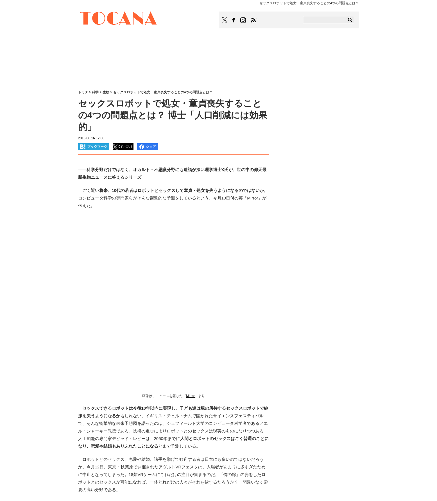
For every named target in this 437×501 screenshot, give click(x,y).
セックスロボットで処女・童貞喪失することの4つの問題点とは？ (163, 92)
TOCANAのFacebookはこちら (233, 20)
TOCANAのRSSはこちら (253, 20)
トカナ (83, 92)
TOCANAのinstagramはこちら (243, 20)
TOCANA (118, 19)
